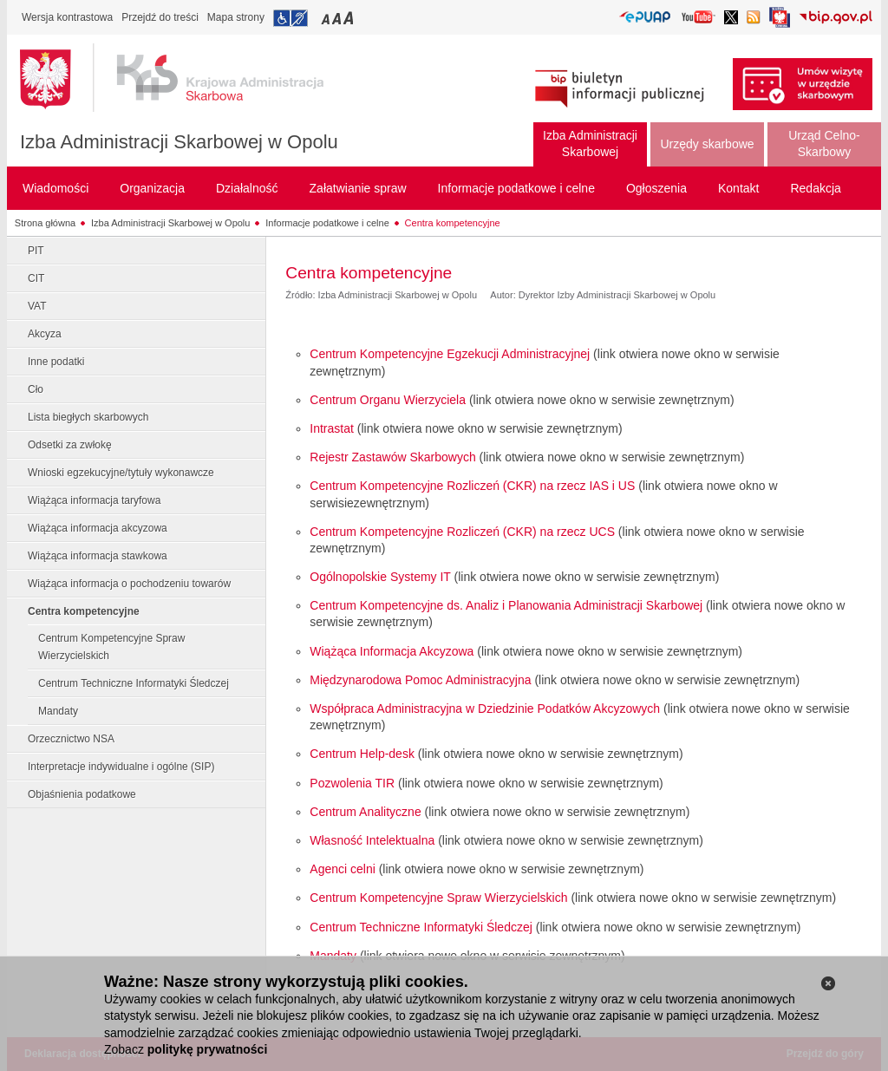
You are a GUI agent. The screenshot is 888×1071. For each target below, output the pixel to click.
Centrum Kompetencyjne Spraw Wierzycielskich (111, 647)
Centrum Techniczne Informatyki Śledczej (133, 683)
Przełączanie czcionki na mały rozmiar (327, 17)
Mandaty (58, 711)
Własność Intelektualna (372, 840)
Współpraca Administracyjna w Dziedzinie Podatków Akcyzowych (485, 708)
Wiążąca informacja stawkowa (97, 556)
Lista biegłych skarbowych (88, 417)
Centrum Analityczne (365, 812)
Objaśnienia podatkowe (82, 794)
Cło (35, 389)
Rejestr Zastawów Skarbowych (392, 457)
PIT (36, 251)
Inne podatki (56, 362)
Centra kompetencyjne (452, 223)
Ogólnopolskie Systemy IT (380, 577)
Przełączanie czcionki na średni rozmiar (338, 17)
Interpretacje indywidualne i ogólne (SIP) (121, 767)
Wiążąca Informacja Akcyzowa (391, 651)
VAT (37, 306)
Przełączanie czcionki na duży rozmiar (349, 17)
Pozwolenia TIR (352, 783)
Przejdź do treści (160, 17)
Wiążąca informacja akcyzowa (97, 528)
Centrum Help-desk (362, 754)
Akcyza (45, 334)
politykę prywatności (207, 1049)
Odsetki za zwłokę (70, 445)
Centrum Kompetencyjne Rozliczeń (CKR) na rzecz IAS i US (472, 486)
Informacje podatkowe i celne (326, 223)
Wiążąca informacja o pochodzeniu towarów (129, 584)
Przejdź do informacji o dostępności (290, 18)
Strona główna (45, 223)
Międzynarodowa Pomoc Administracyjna (420, 680)
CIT (36, 278)
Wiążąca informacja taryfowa (94, 500)
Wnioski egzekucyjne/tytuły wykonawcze (121, 473)
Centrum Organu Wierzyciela (388, 400)
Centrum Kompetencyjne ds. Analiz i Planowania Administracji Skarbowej (506, 605)
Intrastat (332, 428)
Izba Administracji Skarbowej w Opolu (179, 142)
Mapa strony (235, 17)
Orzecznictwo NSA (71, 739)
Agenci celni (342, 869)
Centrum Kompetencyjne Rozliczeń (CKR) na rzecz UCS (462, 532)
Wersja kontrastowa (67, 17)
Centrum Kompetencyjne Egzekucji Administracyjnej (450, 354)
